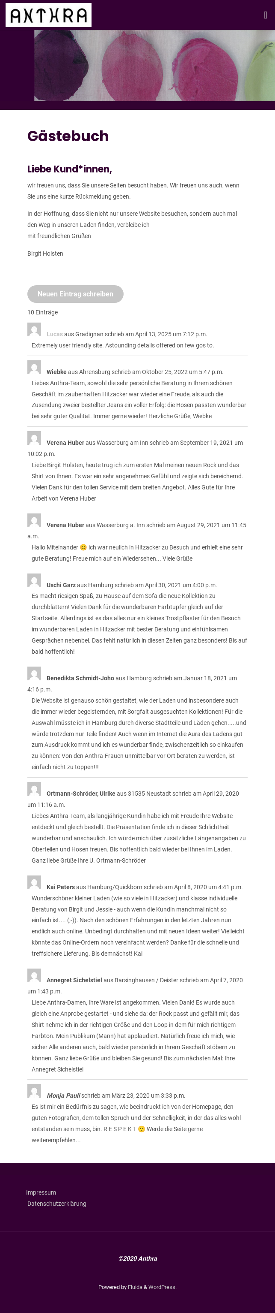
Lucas (55, 334)
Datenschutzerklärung (56, 1203)
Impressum (44, 1192)
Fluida (134, 1287)
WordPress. (162, 1287)
